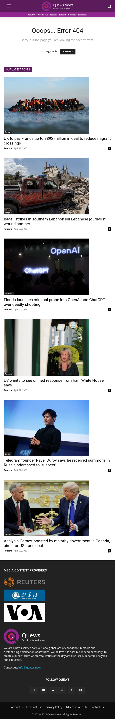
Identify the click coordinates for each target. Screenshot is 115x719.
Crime (7, 132)
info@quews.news (30, 667)
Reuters (8, 148)
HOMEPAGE (68, 51)
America (8, 212)
